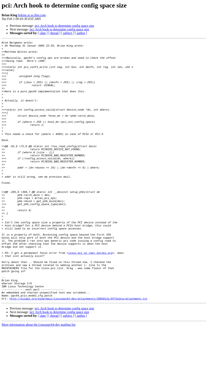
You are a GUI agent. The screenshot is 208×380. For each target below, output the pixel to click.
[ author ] (81, 33)
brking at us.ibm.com (32, 15)
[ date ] (43, 33)
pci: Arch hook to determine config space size (64, 25)
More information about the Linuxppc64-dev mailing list (38, 376)
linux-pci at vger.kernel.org (90, 295)
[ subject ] (67, 33)
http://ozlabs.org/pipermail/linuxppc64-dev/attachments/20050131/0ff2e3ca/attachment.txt (78, 350)
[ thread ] (54, 33)
